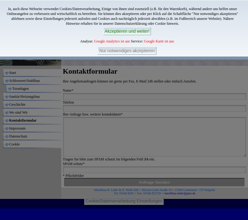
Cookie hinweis (166, 23)
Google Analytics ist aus (112, 41)
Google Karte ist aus (159, 41)
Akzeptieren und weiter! (127, 31)
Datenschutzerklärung (131, 23)
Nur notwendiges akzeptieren (127, 50)
